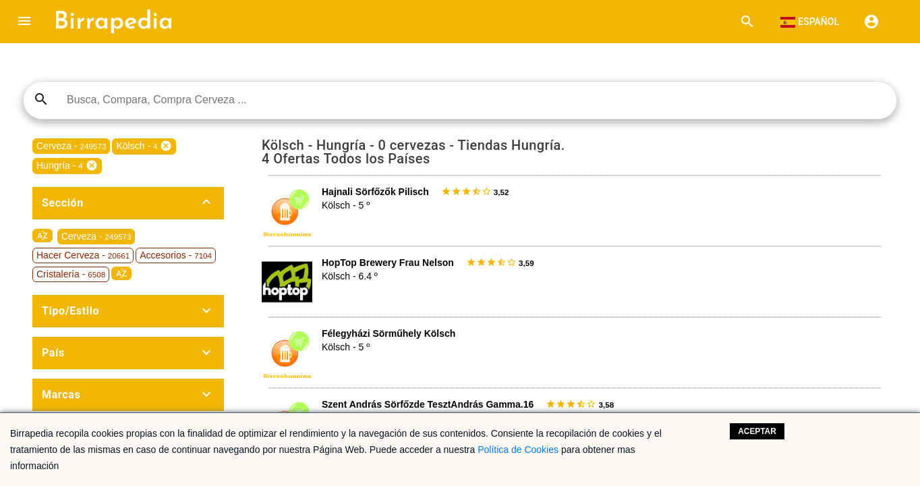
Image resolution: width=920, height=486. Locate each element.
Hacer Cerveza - (83, 255)
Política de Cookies (518, 449)
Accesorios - (176, 255)
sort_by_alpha (42, 236)
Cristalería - (70, 274)
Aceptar (757, 431)
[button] (24, 21)
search (41, 99)
